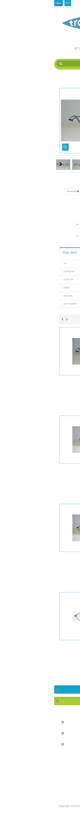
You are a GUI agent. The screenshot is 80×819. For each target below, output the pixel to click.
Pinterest (20, 191)
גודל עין (69, 230)
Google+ (39, 191)
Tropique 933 (40, 654)
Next (8, 164)
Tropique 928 (40, 389)
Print (65, 212)
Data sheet (18, 252)
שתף (54, 191)
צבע (70, 219)
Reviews (38, 252)
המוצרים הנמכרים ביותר (56, 701)
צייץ (67, 191)
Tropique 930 (40, 477)
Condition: (67, 204)
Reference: (67, 199)
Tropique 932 (40, 565)
